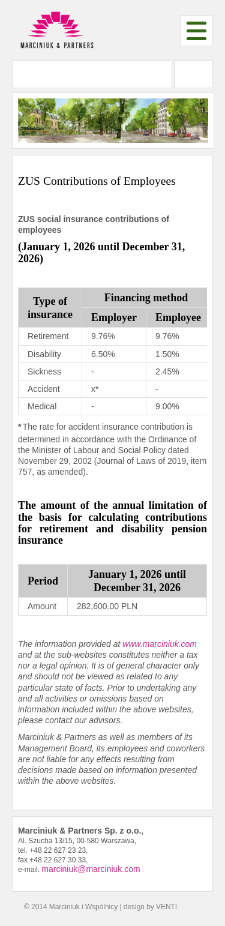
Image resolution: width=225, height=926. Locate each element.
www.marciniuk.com (159, 644)
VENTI (166, 907)
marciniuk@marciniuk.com (90, 869)
